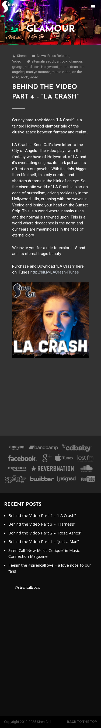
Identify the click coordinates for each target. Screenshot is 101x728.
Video (16, 61)
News (41, 56)
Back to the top (82, 722)
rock (24, 77)
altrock (62, 61)
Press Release (58, 56)
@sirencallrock (27, 587)
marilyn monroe (38, 72)
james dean (69, 67)
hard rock (32, 67)
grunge (17, 67)
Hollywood (49, 67)
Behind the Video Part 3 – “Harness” (41, 524)
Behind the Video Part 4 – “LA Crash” (42, 515)
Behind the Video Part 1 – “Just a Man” (43, 541)
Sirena (22, 56)
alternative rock (43, 61)
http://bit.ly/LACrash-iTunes (54, 272)
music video (61, 72)
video (34, 77)
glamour (75, 61)
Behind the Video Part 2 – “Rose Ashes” (45, 533)
